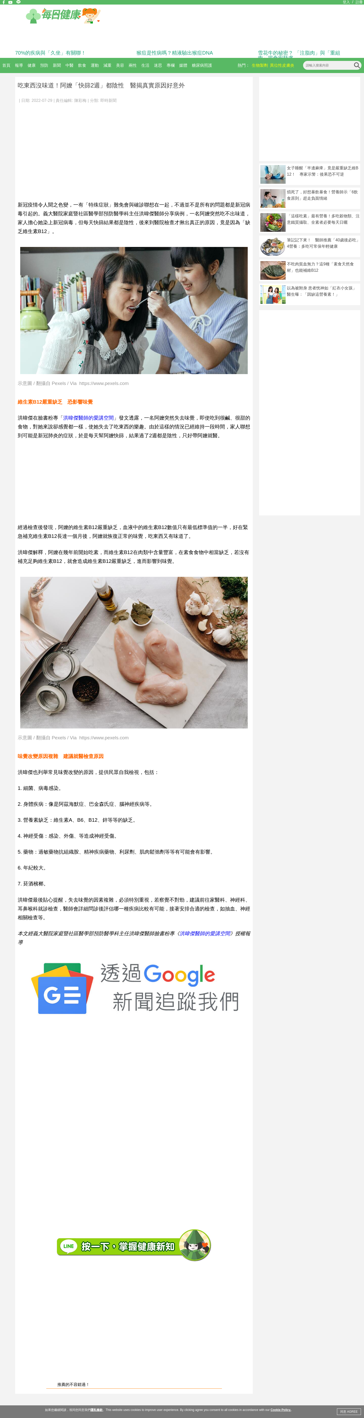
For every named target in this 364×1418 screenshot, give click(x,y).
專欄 (171, 65)
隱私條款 (96, 1410)
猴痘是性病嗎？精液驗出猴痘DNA (174, 53)
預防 (44, 65)
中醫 (69, 65)
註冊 (359, 2)
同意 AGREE (349, 1411)
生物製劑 (260, 65)
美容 (120, 65)
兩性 (133, 65)
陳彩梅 (80, 100)
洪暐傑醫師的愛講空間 (88, 418)
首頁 (6, 65)
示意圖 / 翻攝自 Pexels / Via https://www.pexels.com (73, 383)
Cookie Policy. (280, 1410)
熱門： (244, 65)
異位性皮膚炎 (282, 65)
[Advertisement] (47, 149)
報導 (19, 65)
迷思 (158, 65)
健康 (32, 65)
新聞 (57, 65)
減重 (107, 65)
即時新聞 (108, 100)
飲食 (82, 65)
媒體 (183, 65)
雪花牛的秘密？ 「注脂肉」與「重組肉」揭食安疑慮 (299, 55)
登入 (346, 2)
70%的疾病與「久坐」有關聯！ (50, 53)
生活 (145, 65)
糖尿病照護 (202, 65)
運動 (95, 65)
